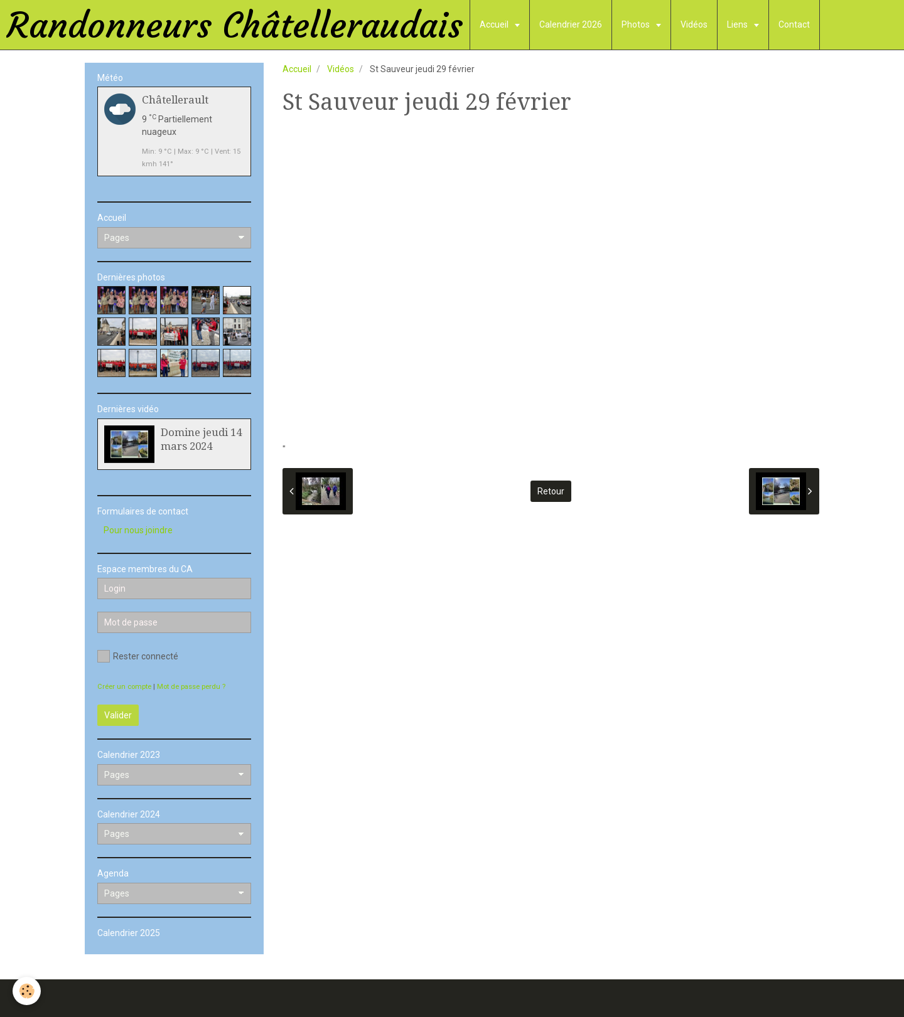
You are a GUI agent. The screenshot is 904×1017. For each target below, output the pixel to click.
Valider (118, 715)
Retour (550, 491)
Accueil (495, 24)
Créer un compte (124, 687)
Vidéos (694, 24)
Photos (637, 24)
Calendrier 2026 (570, 24)
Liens (738, 24)
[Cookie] (27, 991)
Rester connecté (137, 656)
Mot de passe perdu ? (191, 687)
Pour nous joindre (138, 530)
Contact (794, 24)
